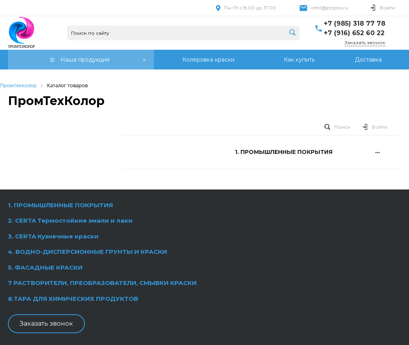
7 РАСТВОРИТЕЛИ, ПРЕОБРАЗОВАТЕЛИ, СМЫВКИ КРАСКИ (102, 283)
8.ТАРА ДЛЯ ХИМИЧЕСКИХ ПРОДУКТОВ (73, 298)
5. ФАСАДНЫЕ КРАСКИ (45, 267)
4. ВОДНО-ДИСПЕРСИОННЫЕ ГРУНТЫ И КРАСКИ (87, 251)
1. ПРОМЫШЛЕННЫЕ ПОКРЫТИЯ (60, 205)
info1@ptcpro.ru (329, 8)
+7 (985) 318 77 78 (354, 23)
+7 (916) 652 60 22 (354, 33)
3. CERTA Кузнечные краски (53, 236)
